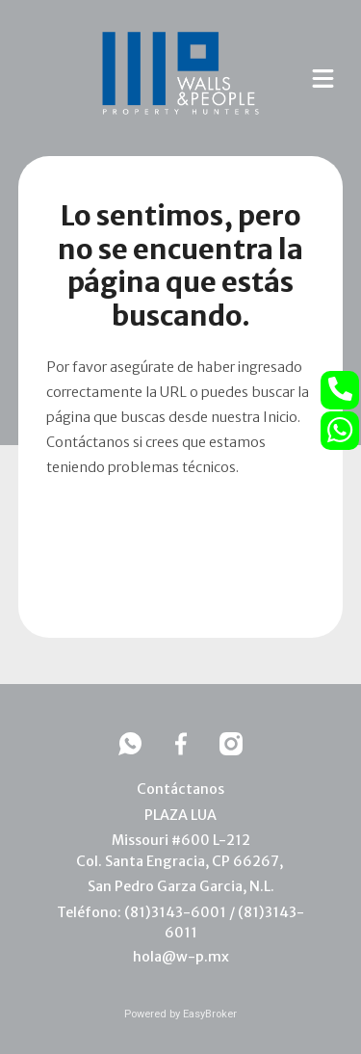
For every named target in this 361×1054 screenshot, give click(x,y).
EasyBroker (210, 1014)
